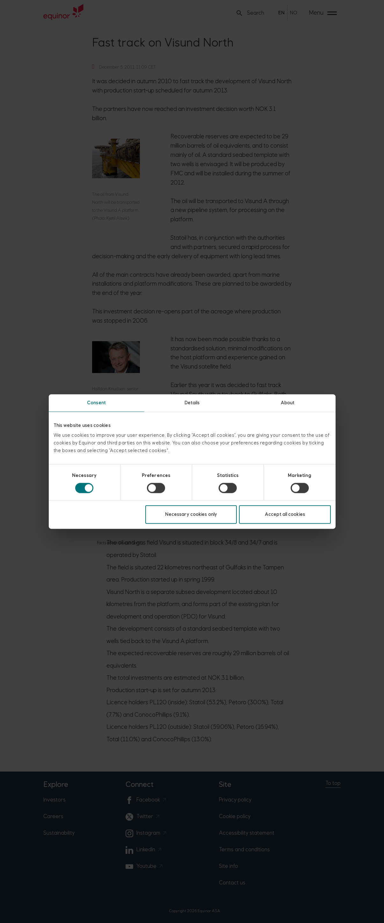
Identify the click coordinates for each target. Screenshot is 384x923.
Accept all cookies (285, 514)
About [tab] (288, 402)
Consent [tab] (96, 402)
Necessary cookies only (191, 514)
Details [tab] (192, 402)
